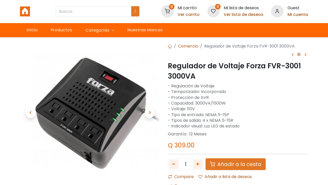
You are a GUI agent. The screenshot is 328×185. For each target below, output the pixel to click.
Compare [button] (181, 177)
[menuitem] (32, 30)
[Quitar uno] (173, 164)
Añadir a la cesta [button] (235, 164)
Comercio (188, 46)
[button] (30, 112)
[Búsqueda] (135, 11)
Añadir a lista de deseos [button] (225, 177)
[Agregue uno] (198, 164)
